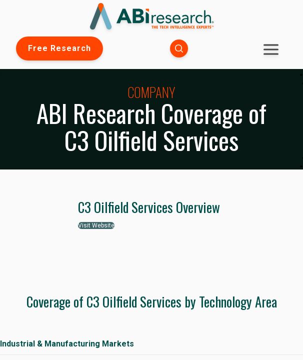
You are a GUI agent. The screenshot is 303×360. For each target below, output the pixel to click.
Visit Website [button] (96, 225)
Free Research (59, 48)
